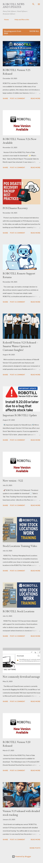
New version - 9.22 (13, 480)
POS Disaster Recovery (15, 208)
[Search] (33, 4)
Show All (34, 31)
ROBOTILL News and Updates (13, 5)
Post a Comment (17, 98)
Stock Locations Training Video (20, 546)
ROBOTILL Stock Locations (18, 611)
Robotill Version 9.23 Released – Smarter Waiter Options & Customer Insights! (20, 346)
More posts (35, 848)
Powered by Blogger (21, 856)
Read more (35, 98)
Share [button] (5, 98)
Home (5, 19)
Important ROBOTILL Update (20, 415)
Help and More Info (20, 19)
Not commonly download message (21, 676)
